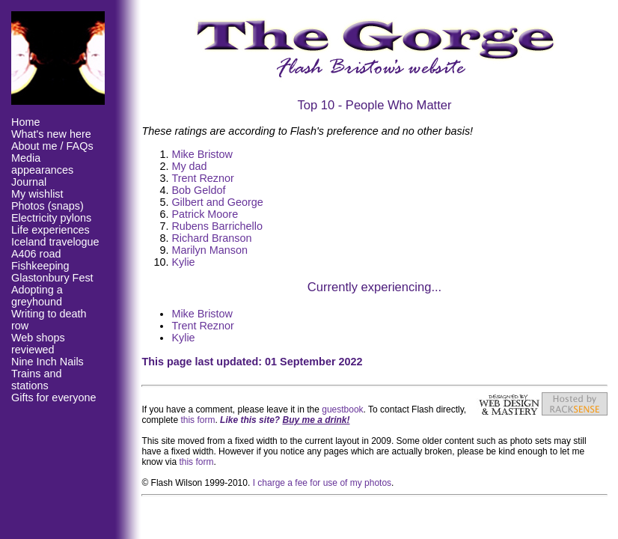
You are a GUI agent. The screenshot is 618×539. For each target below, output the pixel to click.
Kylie (183, 262)
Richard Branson (211, 238)
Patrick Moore (204, 214)
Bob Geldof (198, 190)
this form (197, 420)
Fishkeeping (40, 266)
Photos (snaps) (47, 206)
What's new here (51, 134)
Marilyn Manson (209, 250)
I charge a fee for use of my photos (322, 483)
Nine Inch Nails (47, 362)
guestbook (342, 409)
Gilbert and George (217, 202)
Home (25, 122)
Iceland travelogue (55, 242)
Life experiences (50, 230)
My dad (188, 166)
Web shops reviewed (38, 344)
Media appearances (42, 164)
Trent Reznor (202, 178)
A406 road (36, 254)
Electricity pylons (51, 218)
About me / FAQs (52, 146)
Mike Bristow (202, 154)
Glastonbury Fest (52, 278)
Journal (28, 182)
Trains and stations (36, 380)
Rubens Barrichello (217, 226)
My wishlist (37, 194)
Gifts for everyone (54, 398)
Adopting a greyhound (37, 296)
